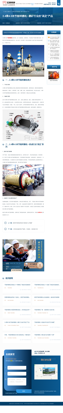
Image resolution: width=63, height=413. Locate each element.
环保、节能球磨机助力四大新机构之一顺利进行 (17, 335)
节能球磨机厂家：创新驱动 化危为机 (44, 310)
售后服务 (37, 3)
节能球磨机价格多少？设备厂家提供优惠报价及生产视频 (47, 284)
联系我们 (41, 3)
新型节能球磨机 (54, 80)
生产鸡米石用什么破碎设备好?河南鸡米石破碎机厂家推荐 (55, 38)
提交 (23, 391)
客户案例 (28, 3)
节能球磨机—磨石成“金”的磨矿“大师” (44, 335)
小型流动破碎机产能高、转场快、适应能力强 (25, 229)
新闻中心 (33, 3)
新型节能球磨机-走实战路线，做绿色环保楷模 (46, 297)
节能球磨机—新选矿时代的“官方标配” (44, 322)
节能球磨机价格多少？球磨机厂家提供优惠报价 (17, 284)
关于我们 (20, 3)
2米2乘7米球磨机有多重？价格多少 (55, 48)
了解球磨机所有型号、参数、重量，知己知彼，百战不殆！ (54, 44)
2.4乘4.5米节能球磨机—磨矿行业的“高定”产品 (17, 322)
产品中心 (24, 3)
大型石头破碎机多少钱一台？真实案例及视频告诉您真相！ (54, 58)
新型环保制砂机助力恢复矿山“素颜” (22, 223)
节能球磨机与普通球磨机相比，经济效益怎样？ (17, 310)
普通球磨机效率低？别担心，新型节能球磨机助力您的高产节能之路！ (18, 297)
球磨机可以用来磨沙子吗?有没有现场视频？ (54, 51)
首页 (17, 3)
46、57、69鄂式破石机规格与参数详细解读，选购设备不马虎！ (54, 54)
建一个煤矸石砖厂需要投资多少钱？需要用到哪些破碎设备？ (54, 41)
